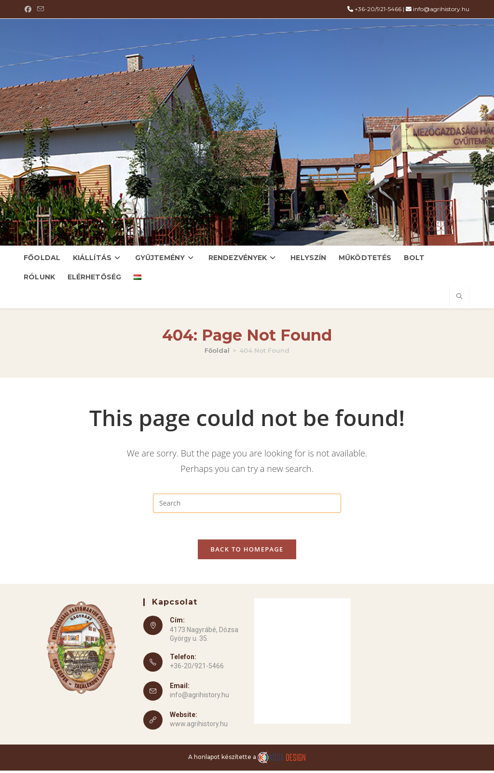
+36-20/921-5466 (378, 9)
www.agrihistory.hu (199, 727)
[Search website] (459, 296)
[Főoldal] (217, 350)
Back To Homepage (246, 552)
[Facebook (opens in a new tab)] (29, 9)
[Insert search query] (247, 503)
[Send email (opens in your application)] (40, 9)
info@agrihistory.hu (441, 9)
